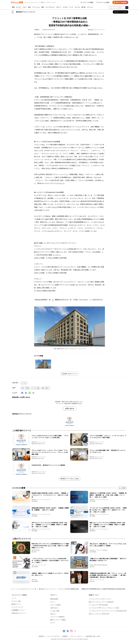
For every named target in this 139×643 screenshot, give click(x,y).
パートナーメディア (17, 607)
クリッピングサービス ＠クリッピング (100, 599)
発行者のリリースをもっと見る (69, 478)
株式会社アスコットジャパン (96, 29)
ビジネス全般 (35, 388)
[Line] (30, 393)
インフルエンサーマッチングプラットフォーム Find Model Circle (108, 611)
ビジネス (65, 7)
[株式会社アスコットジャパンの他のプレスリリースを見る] (120, 12)
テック (71, 7)
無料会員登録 (54, 599)
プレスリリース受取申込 (57, 617)
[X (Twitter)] (26, 393)
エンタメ (18, 7)
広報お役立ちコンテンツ (19, 613)
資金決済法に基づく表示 (93, 636)
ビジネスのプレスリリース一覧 (27, 589)
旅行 (29, 7)
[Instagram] (71, 631)
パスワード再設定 (55, 605)
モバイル (77, 7)
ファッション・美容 (38, 7)
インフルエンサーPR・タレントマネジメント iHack (104, 608)
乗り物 (83, 7)
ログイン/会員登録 (120, 2)
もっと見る (122, 488)
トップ (13, 589)
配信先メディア (16, 604)
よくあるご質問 (54, 611)
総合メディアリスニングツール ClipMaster (101, 602)
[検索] (126, 7)
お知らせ (52, 614)
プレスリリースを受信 (102, 2)
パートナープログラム (53, 636)
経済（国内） (46, 388)
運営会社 (41, 636)
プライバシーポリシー (76, 636)
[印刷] (33, 393)
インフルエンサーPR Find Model (98, 605)
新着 (13, 7)
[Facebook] (22, 393)
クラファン (90, 7)
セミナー (52, 623)
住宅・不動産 (25, 388)
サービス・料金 (16, 601)
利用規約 (65, 636)
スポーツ (58, 7)
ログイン (52, 602)
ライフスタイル (50, 7)
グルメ (25, 7)
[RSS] (75, 631)
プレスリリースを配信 (86, 2)
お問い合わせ (69, 408)
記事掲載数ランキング (18, 610)
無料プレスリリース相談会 (58, 620)
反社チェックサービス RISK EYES (99, 614)
